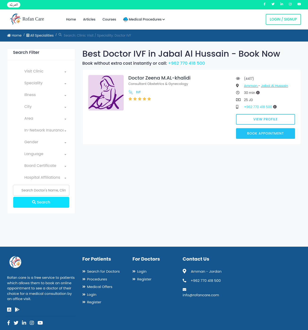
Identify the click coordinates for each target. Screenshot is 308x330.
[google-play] (17, 309)
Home (71, 19)
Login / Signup (283, 19)
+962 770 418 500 (186, 63)
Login (92, 294)
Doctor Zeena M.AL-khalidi (159, 78)
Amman (251, 85)
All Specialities (40, 35)
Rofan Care (26, 19)
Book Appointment (265, 133)
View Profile (265, 119)
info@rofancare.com (201, 294)
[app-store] (9, 309)
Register (94, 302)
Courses (109, 19)
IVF (138, 92)
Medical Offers (99, 286)
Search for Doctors (103, 271)
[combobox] (45, 72)
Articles (89, 19)
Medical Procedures (144, 19)
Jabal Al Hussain (274, 85)
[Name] (41, 190)
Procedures (97, 279)
